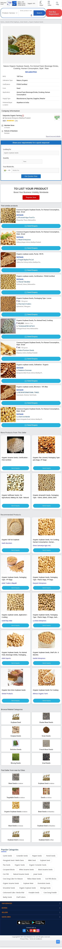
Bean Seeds (24, 22)
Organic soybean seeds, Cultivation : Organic (32, 365)
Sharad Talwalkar (24, 282)
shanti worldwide (24, 417)
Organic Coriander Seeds (37, 865)
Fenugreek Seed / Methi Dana (13, 860)
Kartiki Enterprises (39, 658)
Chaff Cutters (20, 897)
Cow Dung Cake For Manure (13, 879)
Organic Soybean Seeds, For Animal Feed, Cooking (34, 320)
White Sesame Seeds (26, 870)
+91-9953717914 (21, 2)
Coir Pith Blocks (50, 879)
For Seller (50, 3)
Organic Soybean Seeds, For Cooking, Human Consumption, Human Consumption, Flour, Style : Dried (46, 541)
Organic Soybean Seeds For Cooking (45, 690)
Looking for (7, 149)
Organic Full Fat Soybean (10, 540)
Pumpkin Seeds (34, 893)
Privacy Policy (24, 939)
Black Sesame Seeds (45, 870)
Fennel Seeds (50, 856)
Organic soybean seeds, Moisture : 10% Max (32, 387)
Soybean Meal (28, 883)
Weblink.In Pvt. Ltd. (32, 937)
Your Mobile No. (8, 167)
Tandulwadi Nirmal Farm (26, 326)
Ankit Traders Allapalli (9, 583)
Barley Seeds (7, 897)
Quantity (6, 158)
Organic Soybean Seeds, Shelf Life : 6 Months (46, 653)
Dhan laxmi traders (24, 304)
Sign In (9, 3)
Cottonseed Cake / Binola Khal (13, 893)
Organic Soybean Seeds (36, 22)
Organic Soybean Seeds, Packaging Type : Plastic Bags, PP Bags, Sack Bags (45, 616)
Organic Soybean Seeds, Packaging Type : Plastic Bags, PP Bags (45, 578)
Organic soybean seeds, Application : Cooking (14, 616)
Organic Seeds (20, 865)
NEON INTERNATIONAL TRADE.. (29, 392)
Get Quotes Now (31, 176)
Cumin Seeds (7, 856)
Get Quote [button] (19, 215)
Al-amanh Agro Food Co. (26, 217)
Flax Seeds (6, 865)
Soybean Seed (45, 860)
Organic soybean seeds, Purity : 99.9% (30, 254)
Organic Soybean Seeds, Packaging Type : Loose (33, 298)
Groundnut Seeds (9, 888)
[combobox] (6, 170)
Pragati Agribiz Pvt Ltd (26, 260)
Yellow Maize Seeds (34, 879)
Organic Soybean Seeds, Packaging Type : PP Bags (14, 578)
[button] (31, 15)
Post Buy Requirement (54, 13)
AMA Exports (6, 658)
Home (2, 22)
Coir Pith (6, 874)
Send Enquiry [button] (31, 226)
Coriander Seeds (22, 856)
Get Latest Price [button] (31, 72)
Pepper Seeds (37, 856)
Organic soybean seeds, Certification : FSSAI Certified (35, 276)
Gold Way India (7, 621)
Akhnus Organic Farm (40, 694)
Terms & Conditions (35, 939)
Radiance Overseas (24, 370)
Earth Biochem (7, 543)
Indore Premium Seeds (26, 350)
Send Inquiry (15, 468)
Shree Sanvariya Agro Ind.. (42, 545)
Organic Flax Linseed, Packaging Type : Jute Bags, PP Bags (46, 458)
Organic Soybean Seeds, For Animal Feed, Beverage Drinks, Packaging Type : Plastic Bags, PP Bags (14, 653)
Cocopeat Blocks (9, 870)
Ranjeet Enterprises (39, 583)
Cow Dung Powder (50, 893)
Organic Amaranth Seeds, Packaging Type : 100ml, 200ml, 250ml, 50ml (46, 496)
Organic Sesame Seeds (11, 883)
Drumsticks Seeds (44, 883)
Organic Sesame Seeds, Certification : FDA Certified (15, 458)
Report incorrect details (53, 136)
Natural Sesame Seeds (21, 874)
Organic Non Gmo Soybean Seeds (14, 690)
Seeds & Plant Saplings (12, 22)
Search (39, 13)
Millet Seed (32, 860)
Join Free (14, 3)
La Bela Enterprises (39, 621)
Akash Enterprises (24, 240)
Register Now (31, 197)
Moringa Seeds (45, 888)
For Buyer (41, 3)
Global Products (7, 694)
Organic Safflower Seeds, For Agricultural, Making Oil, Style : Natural (15, 496)
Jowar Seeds (37, 874)
